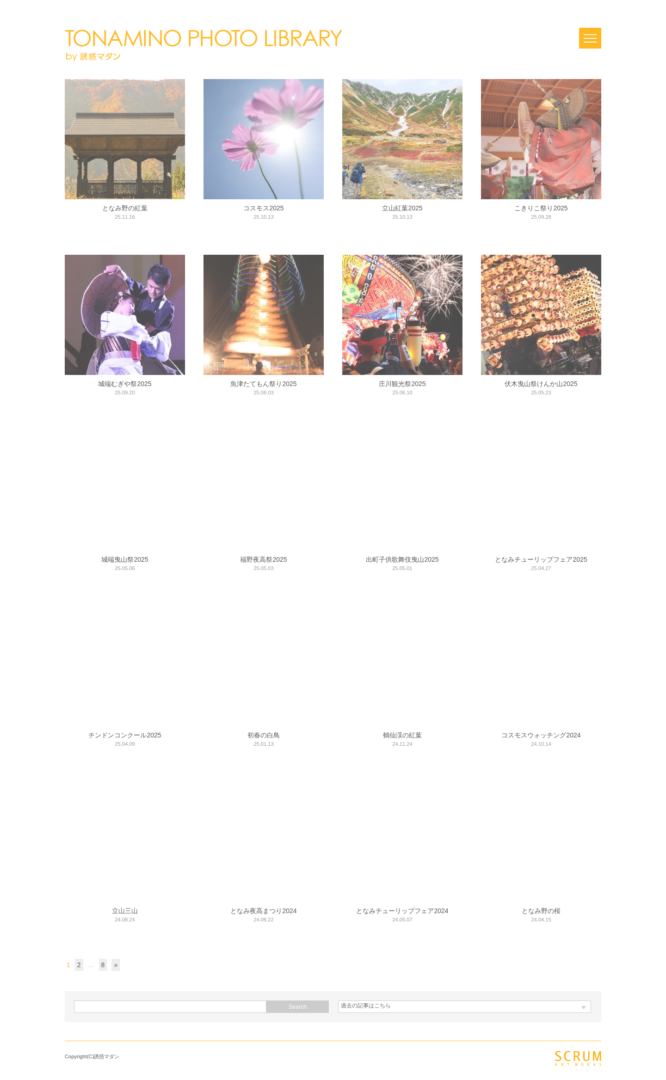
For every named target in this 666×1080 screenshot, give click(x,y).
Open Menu (590, 38)
